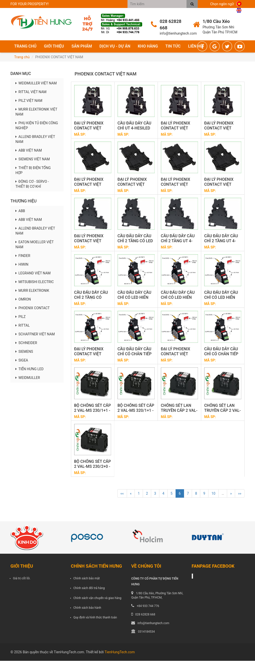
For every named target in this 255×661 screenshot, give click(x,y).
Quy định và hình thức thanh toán (95, 617)
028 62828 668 (145, 615)
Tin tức (173, 46)
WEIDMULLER (27, 378)
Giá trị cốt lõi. (21, 578)
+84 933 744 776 (148, 606)
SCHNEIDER (26, 343)
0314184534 (146, 632)
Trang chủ (25, 46)
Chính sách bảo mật (86, 578)
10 (213, 494)
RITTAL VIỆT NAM (31, 92)
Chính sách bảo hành (87, 608)
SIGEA (21, 360)
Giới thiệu (54, 46)
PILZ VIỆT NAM (28, 101)
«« (122, 494)
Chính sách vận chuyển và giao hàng (97, 598)
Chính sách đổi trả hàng (89, 588)
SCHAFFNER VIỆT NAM (35, 334)
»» (239, 494)
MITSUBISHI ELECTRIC (34, 282)
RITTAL (22, 326)
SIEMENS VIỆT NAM (32, 160)
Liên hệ (195, 46)
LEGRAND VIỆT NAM (33, 273)
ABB (20, 211)
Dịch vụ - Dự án (114, 46)
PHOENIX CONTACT (32, 308)
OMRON (23, 299)
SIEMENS (24, 352)
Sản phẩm (81, 46)
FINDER (22, 256)
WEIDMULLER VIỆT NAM (36, 84)
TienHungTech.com (120, 652)
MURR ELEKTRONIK (32, 291)
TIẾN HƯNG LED (29, 369)
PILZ (20, 317)
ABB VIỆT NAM (28, 151)
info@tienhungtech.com (153, 623)
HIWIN (21, 265)
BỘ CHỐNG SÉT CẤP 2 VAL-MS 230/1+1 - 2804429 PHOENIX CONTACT (92, 413)
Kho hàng (148, 46)
